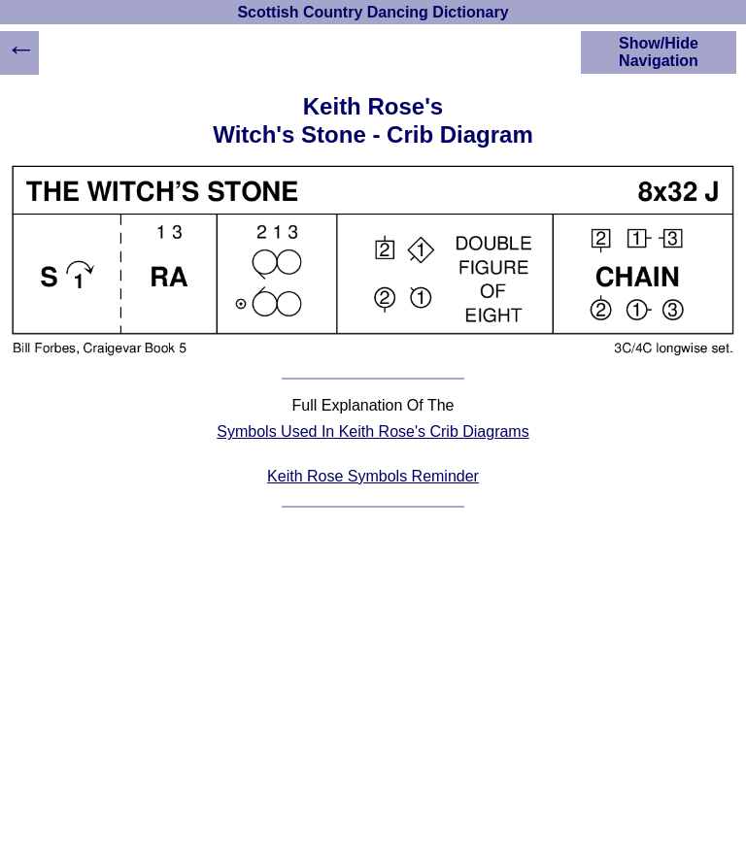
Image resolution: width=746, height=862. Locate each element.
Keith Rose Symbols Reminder (373, 476)
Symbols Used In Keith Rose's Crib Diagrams (372, 431)
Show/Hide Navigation (658, 52)
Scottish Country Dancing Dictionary (372, 12)
